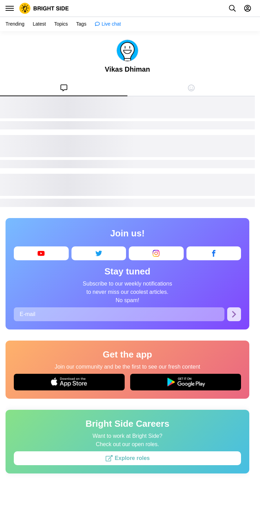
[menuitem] (63, 88)
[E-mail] (119, 314)
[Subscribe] (234, 314)
